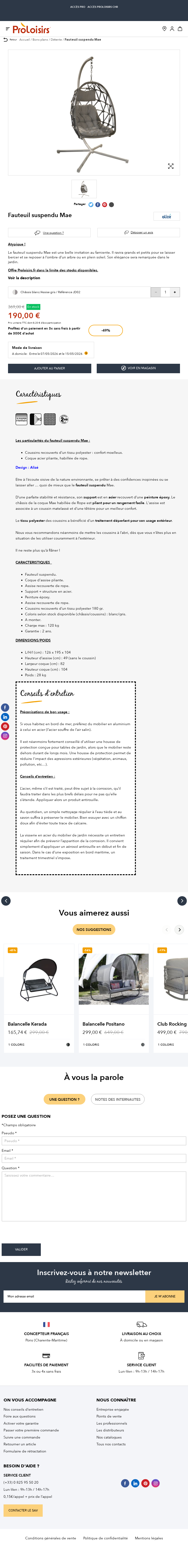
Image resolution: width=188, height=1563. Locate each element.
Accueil (24, 39)
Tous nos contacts (111, 1444)
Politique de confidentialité (105, 1538)
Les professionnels (111, 1423)
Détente (56, 39)
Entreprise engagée (112, 1409)
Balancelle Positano (104, 1024)
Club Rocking (172, 1024)
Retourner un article (20, 1444)
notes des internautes (118, 1099)
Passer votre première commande (31, 1430)
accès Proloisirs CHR (103, 7)
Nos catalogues (109, 1437)
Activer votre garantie (21, 1423)
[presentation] (37, 1234)
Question (11, 1168)
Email (7, 1150)
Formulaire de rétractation (25, 1451)
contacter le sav (23, 1510)
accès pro (77, 7)
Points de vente (109, 1416)
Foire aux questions (20, 1416)
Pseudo (9, 1133)
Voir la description (24, 278)
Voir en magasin (138, 368)
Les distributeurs (110, 1430)
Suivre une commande (22, 1437)
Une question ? (53, 233)
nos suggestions (94, 929)
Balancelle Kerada (27, 1024)
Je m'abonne (164, 1296)
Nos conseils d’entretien (23, 1409)
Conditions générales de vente (50, 1538)
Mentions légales (149, 1538)
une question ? (64, 1099)
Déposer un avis (142, 232)
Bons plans (40, 39)
